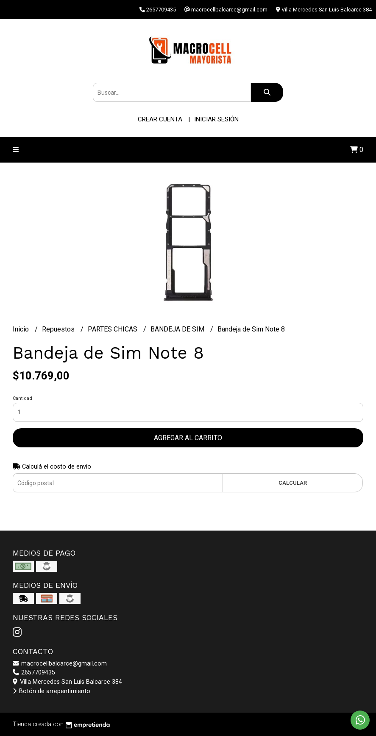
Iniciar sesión (216, 119)
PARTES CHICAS (113, 329)
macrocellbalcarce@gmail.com (60, 663)
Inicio (22, 329)
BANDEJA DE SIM (178, 329)
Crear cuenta (160, 119)
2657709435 (34, 672)
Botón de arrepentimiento (51, 691)
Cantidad (22, 398)
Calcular (293, 483)
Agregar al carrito (188, 438)
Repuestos (59, 329)
